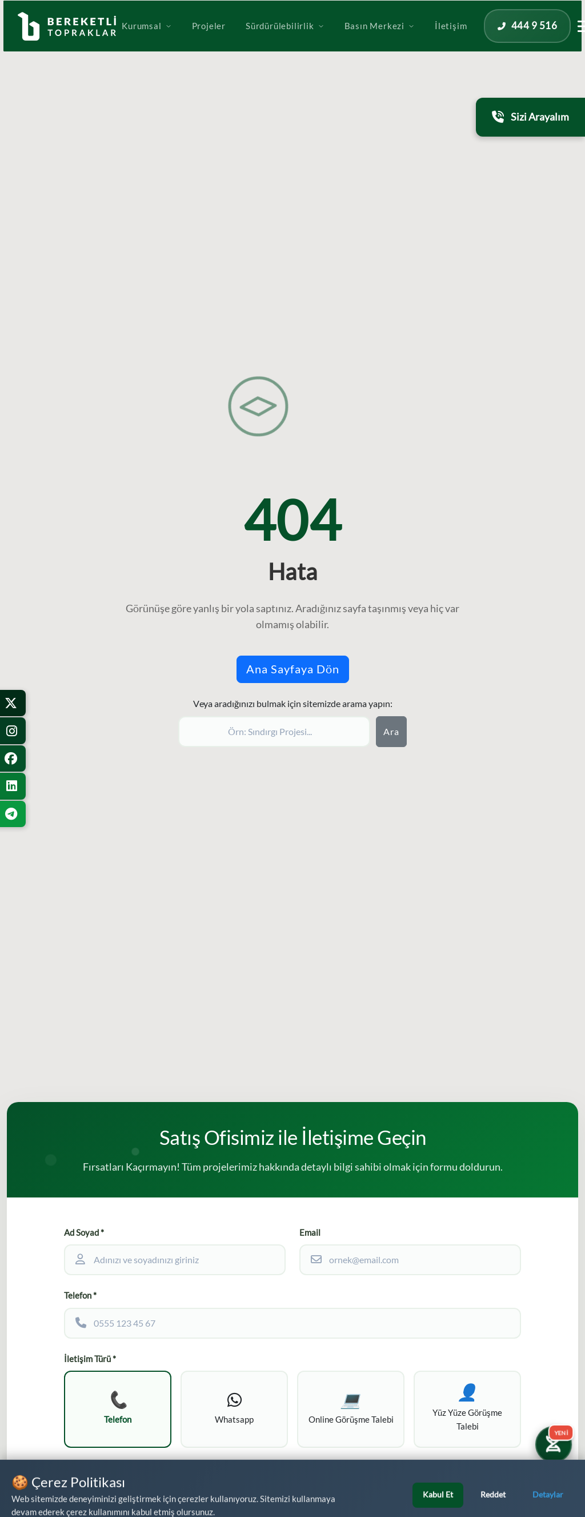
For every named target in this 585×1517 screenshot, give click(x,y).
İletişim (490, 41)
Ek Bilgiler (83, 1471)
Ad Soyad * (84, 1232)
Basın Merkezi (419, 41)
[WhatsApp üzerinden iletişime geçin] (59, 1488)
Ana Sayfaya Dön (292, 669)
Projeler (248, 41)
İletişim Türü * (90, 1359)
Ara (391, 731)
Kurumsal (186, 41)
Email (309, 1232)
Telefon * (80, 1295)
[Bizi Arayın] (554, 1486)
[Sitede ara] (274, 731)
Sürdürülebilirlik (324, 41)
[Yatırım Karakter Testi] (551, 1441)
